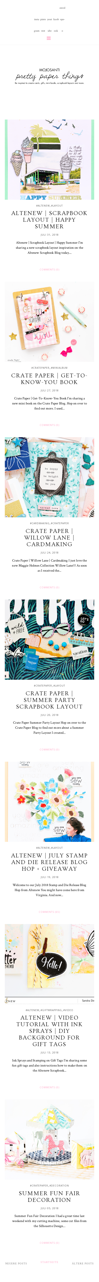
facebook (56, 21)
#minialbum (59, 367)
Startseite (49, 1262)
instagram (36, 21)
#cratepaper (40, 367)
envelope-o (62, 10)
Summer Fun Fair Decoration (49, 1196)
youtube (49, 21)
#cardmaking (40, 523)
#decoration (59, 1185)
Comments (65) (49, 912)
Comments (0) (49, 269)
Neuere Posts (16, 1263)
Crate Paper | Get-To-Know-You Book (49, 379)
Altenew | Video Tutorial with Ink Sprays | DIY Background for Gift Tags (49, 1031)
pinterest (43, 21)
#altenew (43, 205)
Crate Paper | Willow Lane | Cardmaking (49, 538)
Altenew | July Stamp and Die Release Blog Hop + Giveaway (49, 862)
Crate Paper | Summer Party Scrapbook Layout (49, 700)
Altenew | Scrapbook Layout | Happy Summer (49, 220)
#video (68, 1010)
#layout (57, 205)
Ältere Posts (83, 1263)
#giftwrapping (51, 1010)
